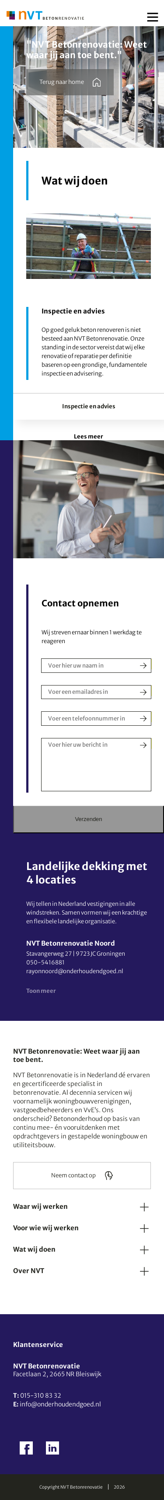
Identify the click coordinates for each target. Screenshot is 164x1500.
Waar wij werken (40, 1206)
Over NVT (28, 1271)
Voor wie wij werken (46, 1228)
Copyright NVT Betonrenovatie (71, 1487)
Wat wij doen (34, 1249)
